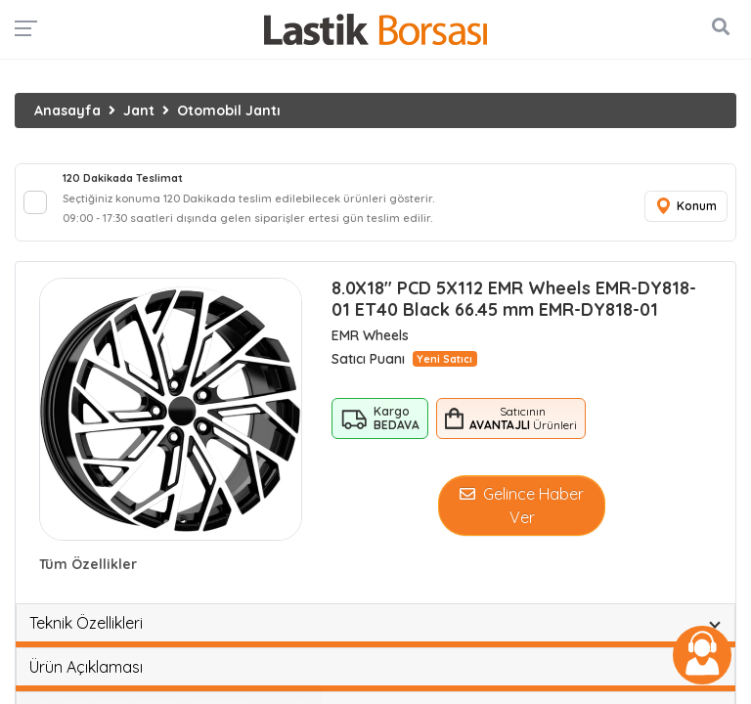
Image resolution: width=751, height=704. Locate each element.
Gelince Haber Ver (522, 505)
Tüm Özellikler (88, 564)
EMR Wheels (370, 335)
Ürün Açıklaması (86, 667)
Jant (139, 110)
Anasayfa (67, 110)
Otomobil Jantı (229, 110)
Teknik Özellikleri (86, 623)
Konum (685, 207)
